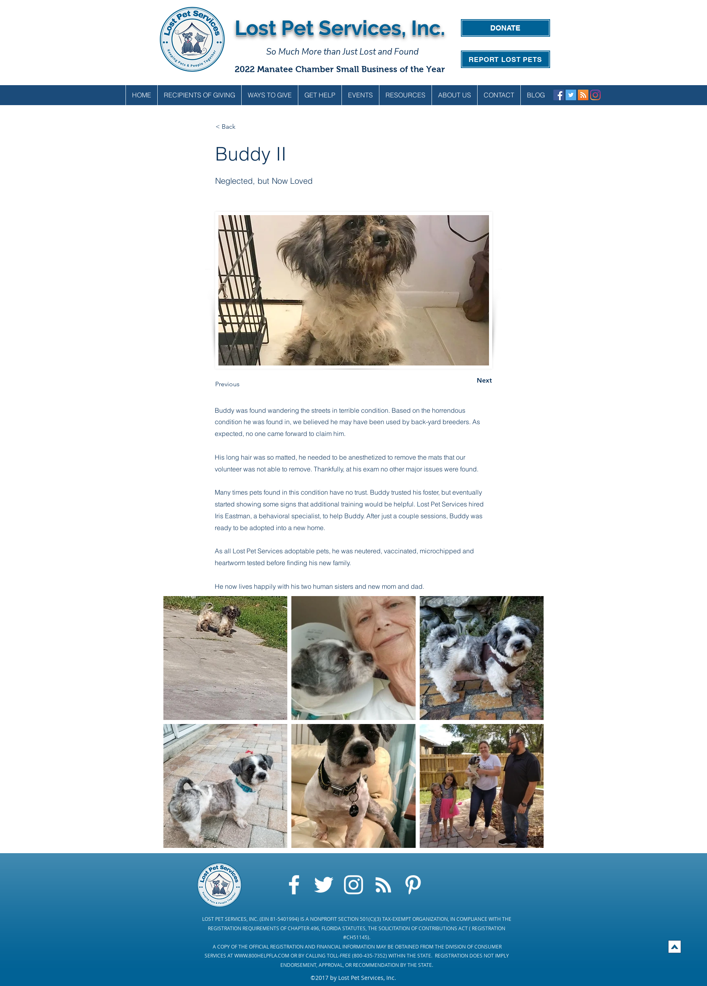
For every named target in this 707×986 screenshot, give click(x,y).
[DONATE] (505, 28)
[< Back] (242, 127)
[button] (269, 95)
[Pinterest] (413, 885)
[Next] (471, 381)
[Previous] (242, 384)
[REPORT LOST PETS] (505, 59)
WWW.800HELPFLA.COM (261, 955)
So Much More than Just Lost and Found (342, 51)
